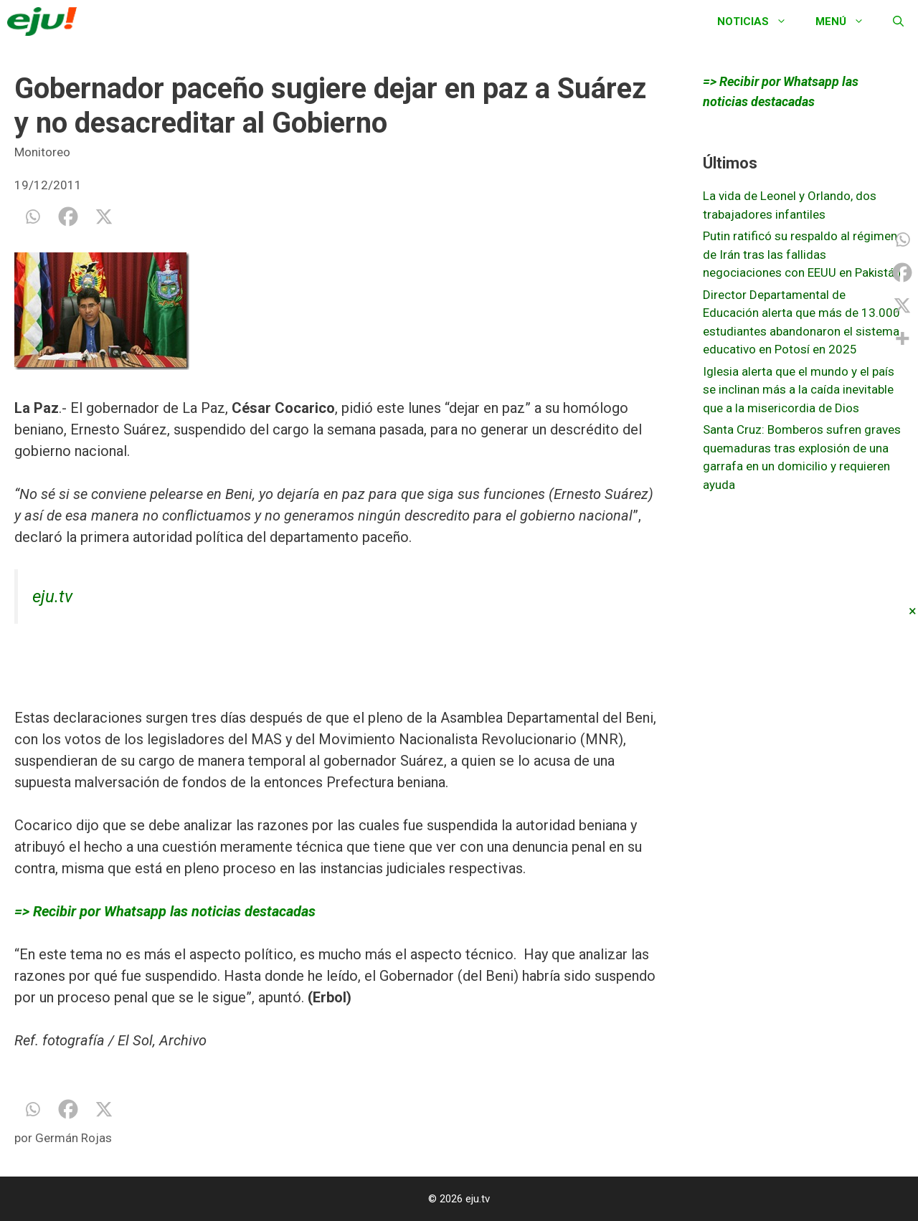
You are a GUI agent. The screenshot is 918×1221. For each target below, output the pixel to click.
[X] (103, 216)
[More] (902, 338)
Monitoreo (42, 152)
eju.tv (52, 596)
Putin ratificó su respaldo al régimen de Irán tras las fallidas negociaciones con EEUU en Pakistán (802, 254)
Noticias (759, 21)
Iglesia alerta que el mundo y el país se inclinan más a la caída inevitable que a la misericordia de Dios (798, 389)
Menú (847, 21)
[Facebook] (68, 216)
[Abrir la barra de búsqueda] (898, 21)
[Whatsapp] (32, 216)
